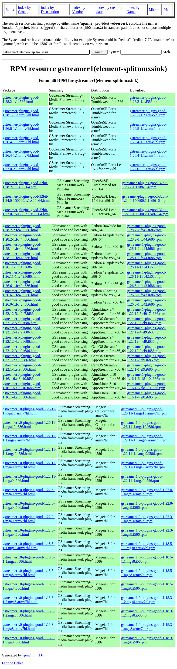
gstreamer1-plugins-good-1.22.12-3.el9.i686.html (22, 349)
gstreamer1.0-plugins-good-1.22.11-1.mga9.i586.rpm (142, 478)
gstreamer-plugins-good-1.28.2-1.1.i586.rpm (148, 99)
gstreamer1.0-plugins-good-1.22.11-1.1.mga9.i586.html (29, 451)
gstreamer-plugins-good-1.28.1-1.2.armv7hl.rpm (148, 113)
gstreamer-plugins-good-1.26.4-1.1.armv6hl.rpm (148, 140)
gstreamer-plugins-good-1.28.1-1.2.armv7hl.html (21, 113)
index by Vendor (78, 10)
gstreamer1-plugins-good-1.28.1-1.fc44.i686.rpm (146, 246)
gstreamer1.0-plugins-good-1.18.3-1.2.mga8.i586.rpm (147, 613)
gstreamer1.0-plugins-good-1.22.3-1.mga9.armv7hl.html (29, 519)
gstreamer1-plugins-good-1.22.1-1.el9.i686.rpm (146, 367)
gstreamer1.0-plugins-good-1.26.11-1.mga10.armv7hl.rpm (144, 411)
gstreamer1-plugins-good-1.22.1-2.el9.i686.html (22, 358)
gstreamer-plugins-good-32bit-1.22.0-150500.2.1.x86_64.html (26, 212)
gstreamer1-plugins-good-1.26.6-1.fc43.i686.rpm (146, 284)
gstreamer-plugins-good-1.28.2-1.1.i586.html (21, 99)
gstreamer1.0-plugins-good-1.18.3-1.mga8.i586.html (29, 640)
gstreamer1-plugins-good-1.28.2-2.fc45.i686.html (22, 228)
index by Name (133, 10)
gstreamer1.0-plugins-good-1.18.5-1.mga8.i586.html (29, 586)
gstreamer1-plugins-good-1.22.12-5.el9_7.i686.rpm (146, 311)
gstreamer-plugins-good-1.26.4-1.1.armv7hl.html (21, 153)
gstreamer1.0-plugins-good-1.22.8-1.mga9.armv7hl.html (29, 492)
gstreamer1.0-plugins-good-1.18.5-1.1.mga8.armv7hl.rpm (147, 546)
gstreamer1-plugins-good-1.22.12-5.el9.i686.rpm (146, 321)
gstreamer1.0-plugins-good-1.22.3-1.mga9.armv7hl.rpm (147, 519)
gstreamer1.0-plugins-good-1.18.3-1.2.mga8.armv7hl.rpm (147, 600)
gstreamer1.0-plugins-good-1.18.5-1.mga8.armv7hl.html (29, 573)
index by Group (24, 10)
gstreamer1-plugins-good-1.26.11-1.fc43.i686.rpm (146, 265)
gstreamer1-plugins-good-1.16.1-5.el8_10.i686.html (22, 386)
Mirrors (154, 10)
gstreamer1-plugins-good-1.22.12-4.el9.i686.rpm (146, 330)
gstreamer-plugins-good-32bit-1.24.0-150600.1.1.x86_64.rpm (145, 198)
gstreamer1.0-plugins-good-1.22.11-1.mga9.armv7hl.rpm (143, 465)
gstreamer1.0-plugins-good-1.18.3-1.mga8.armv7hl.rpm (147, 627)
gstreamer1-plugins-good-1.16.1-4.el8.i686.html (22, 395)
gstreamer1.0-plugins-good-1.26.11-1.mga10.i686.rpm (142, 425)
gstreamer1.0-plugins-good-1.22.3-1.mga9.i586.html (29, 532)
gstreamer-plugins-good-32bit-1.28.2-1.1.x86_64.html (25, 185)
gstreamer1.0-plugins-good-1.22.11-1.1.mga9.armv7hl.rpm (144, 438)
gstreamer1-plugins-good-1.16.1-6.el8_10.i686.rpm (146, 376)
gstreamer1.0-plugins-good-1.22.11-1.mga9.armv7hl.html (29, 465)
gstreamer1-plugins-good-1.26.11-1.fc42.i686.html (22, 274)
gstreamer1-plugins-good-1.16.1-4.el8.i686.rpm (146, 395)
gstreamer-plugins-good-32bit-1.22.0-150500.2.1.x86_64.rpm (145, 212)
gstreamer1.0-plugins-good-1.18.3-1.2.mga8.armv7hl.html (29, 600)
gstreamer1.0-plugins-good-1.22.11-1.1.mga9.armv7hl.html (29, 438)
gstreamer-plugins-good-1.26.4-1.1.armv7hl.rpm (148, 153)
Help (167, 10)
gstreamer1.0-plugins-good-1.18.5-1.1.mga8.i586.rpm (147, 559)
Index (10, 10)
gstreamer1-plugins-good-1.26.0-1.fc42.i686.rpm (146, 302)
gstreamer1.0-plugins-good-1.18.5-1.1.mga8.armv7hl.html (29, 546)
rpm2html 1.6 (33, 655)
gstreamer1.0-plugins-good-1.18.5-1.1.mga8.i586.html (29, 559)
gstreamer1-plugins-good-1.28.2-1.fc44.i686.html (22, 237)
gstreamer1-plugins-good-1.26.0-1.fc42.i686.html (22, 302)
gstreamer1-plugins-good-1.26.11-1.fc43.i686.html (22, 265)
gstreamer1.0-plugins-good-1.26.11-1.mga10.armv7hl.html (29, 411)
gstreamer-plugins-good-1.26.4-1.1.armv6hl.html (21, 140)
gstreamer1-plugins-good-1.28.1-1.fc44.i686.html (22, 246)
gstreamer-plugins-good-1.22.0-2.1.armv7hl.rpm (148, 167)
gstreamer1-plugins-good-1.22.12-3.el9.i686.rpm (146, 349)
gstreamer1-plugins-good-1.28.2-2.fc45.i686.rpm (146, 228)
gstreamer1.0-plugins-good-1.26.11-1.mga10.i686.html (29, 425)
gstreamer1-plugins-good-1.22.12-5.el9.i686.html (22, 321)
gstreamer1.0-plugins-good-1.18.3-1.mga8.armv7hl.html (29, 627)
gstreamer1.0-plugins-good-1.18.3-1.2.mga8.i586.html (29, 613)
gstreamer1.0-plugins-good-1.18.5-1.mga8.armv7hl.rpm (147, 573)
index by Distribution (50, 10)
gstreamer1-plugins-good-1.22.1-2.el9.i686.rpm (146, 358)
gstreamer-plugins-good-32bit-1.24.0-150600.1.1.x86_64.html (26, 198)
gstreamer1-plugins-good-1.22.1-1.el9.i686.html (22, 367)
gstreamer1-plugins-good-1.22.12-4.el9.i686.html (22, 330)
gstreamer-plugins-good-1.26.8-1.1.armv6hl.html (21, 126)
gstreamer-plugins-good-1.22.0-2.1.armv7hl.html (21, 167)
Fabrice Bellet (12, 663)
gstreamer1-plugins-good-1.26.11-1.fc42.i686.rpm (146, 274)
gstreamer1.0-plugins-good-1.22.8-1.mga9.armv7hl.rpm (147, 492)
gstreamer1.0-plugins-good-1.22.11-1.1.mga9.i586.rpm (142, 451)
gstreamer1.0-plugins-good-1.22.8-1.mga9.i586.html (29, 505)
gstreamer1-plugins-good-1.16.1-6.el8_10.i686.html (22, 376)
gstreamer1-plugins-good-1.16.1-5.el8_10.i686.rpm (146, 386)
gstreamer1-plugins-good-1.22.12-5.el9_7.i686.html (22, 311)
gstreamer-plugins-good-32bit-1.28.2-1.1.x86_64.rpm (145, 185)
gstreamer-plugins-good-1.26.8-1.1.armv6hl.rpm (148, 126)
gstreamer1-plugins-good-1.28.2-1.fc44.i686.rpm (146, 237)
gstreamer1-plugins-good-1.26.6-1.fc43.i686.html (22, 284)
